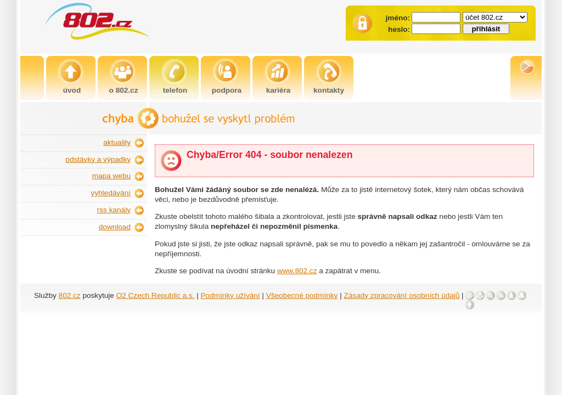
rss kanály (114, 210)
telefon (175, 90)
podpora (226, 90)
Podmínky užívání (230, 295)
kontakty (328, 90)
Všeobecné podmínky (302, 295)
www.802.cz (297, 271)
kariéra (278, 90)
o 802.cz (123, 90)
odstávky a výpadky (98, 159)
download (115, 227)
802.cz (70, 295)
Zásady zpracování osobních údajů (402, 295)
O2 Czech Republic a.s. (155, 295)
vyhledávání (111, 193)
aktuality (117, 142)
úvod (72, 90)
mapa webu (111, 176)
